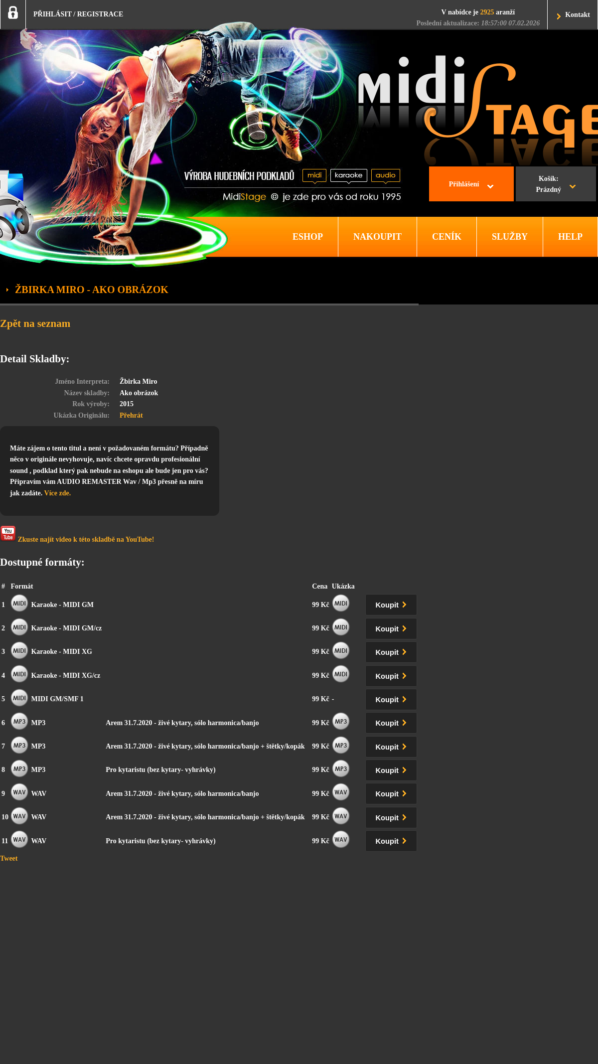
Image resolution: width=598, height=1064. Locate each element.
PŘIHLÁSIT (52, 14)
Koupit (393, 603)
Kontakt (577, 14)
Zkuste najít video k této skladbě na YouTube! (77, 534)
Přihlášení (464, 184)
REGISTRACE (100, 14)
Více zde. (57, 493)
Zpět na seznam (35, 323)
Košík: (548, 185)
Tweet (9, 858)
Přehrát (131, 415)
